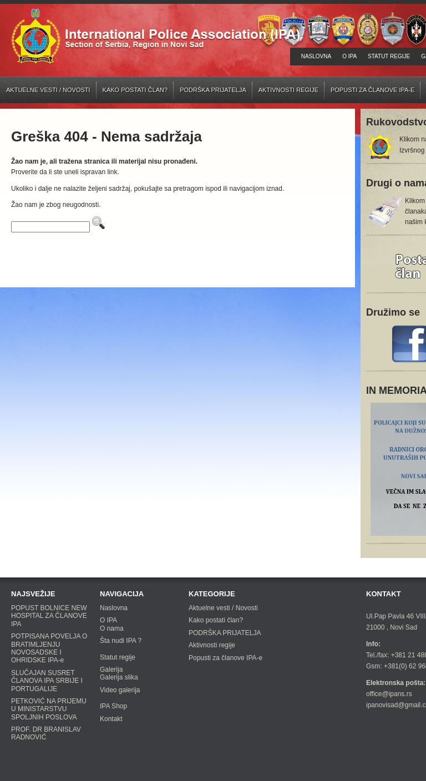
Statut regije (389, 56)
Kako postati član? (135, 90)
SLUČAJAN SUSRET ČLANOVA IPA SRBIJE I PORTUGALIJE (47, 681)
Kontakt (111, 719)
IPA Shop (113, 706)
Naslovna (316, 56)
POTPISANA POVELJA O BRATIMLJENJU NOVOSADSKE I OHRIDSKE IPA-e (49, 648)
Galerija (111, 669)
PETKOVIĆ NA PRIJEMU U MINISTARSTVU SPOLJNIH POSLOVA (49, 709)
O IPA (349, 56)
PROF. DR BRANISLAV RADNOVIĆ (46, 733)
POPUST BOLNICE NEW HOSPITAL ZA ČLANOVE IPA (49, 616)
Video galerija (120, 690)
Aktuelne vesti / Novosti (48, 90)
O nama (112, 628)
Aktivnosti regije (288, 90)
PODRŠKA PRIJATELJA (213, 90)
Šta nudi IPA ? (120, 641)
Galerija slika (119, 677)
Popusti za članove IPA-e (372, 90)
